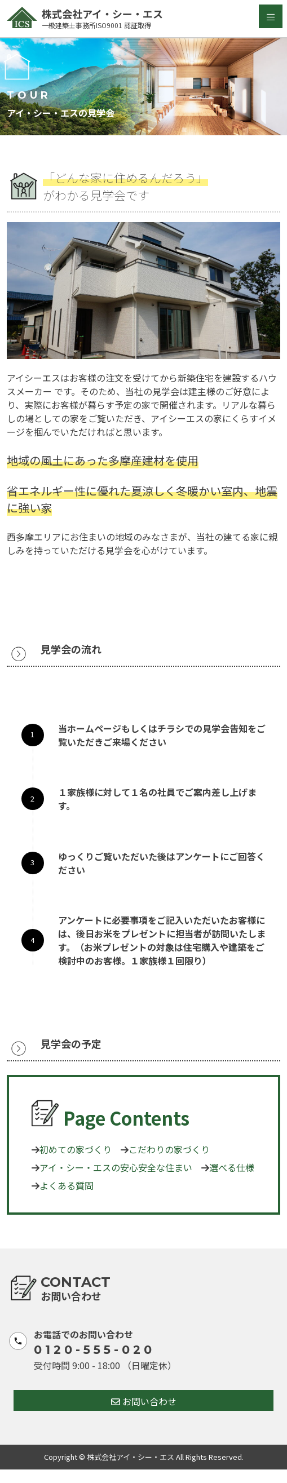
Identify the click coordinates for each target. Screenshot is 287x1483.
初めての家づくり (75, 1149)
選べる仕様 (231, 1167)
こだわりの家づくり (169, 1149)
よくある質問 (66, 1185)
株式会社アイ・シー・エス (92, 18)
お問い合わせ (143, 1401)
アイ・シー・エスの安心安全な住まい (115, 1167)
